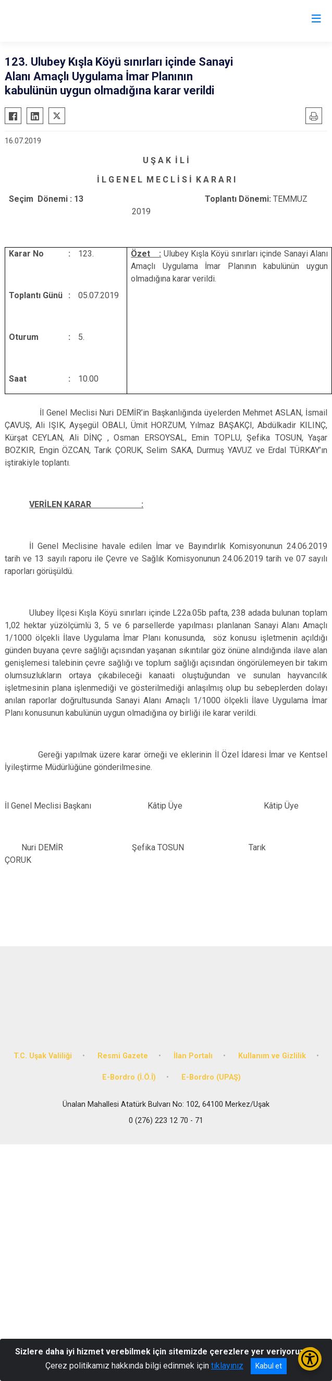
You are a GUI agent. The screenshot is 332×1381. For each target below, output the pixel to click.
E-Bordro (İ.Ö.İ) (129, 1077)
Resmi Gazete (122, 1056)
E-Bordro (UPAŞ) (211, 1077)
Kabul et (268, 1366)
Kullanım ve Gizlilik (272, 1056)
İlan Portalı (193, 1056)
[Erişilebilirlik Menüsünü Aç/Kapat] (310, 1359)
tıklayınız (227, 1366)
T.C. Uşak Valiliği (43, 1056)
